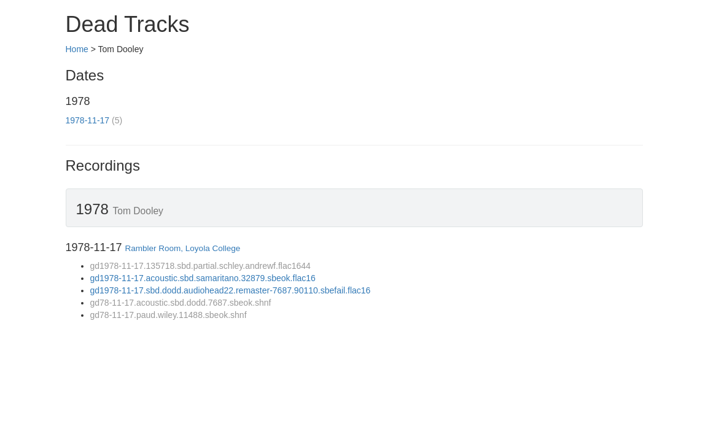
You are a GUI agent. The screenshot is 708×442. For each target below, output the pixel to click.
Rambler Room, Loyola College (183, 248)
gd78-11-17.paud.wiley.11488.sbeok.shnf (168, 315)
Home (77, 49)
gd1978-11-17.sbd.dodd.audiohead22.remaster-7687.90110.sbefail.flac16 (230, 290)
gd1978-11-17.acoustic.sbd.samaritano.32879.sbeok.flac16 (203, 278)
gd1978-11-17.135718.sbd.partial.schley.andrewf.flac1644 (200, 266)
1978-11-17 (88, 120)
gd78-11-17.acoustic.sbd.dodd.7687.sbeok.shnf (180, 303)
